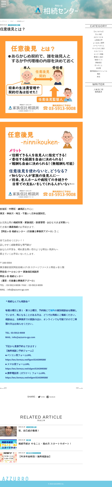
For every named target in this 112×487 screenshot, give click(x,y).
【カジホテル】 (98, 31)
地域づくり (98, 60)
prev (3, 388)
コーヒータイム (98, 46)
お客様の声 (98, 40)
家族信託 (98, 62)
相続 (98, 74)
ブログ (11, 21)
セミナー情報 (98, 54)
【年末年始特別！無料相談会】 (34, 456)
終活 (98, 77)
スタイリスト (98, 51)
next (79, 388)
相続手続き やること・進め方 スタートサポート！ (45, 443)
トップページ (3, 21)
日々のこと (98, 65)
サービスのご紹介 (98, 48)
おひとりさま (98, 37)
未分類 (98, 68)
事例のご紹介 (98, 57)
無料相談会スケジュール (98, 71)
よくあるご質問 (98, 43)
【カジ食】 (98, 34)
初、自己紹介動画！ (29, 430)
